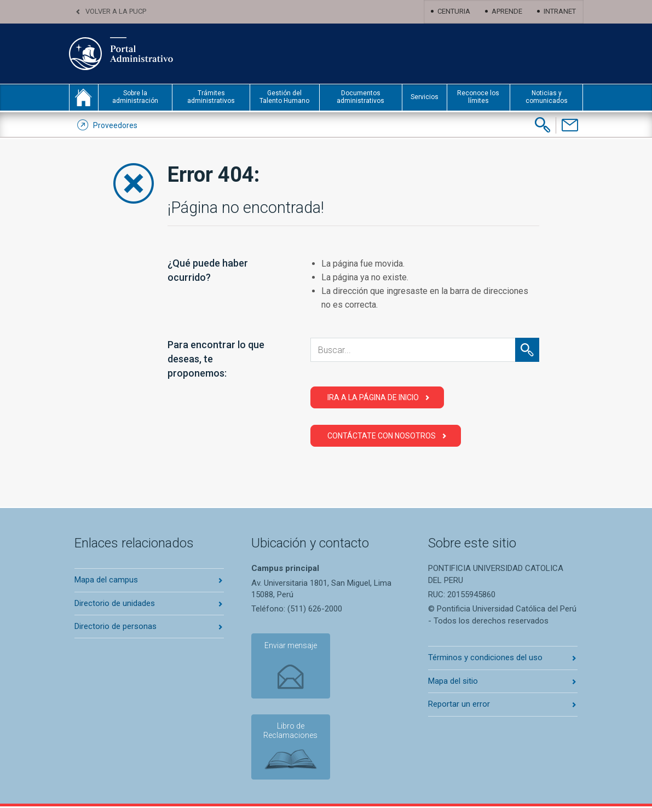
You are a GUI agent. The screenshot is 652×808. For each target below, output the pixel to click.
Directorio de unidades (114, 603)
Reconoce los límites (478, 97)
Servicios (424, 97)
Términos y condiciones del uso (485, 657)
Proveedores (115, 125)
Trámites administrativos (211, 97)
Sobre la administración (135, 97)
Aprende (507, 11)
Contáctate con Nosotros (381, 435)
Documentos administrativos (360, 97)
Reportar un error (459, 704)
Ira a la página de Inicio (373, 397)
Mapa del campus (106, 580)
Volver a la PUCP (115, 11)
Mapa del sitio (453, 681)
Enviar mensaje (289, 646)
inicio (84, 97)
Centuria (453, 11)
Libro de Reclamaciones (289, 732)
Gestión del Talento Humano (284, 97)
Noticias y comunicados (547, 97)
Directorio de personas (115, 626)
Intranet (560, 11)
